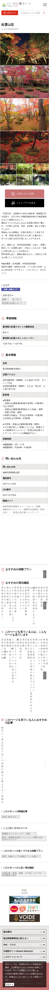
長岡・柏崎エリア (11, 289)
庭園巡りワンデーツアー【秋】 (17, 781)
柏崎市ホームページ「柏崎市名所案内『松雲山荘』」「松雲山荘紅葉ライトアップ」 (24, 511)
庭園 (4, 299)
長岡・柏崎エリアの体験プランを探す (20, 803)
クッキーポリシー (23, 976)
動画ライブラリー (20, 951)
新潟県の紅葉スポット (12, 303)
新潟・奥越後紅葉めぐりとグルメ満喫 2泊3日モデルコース (22, 786)
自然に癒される (9, 764)
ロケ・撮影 (17, 958)
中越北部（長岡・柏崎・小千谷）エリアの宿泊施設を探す (22, 821)
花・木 (15, 299)
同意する (9, 984)
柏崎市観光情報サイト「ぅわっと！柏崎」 (22, 506)
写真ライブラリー (20, 943)
